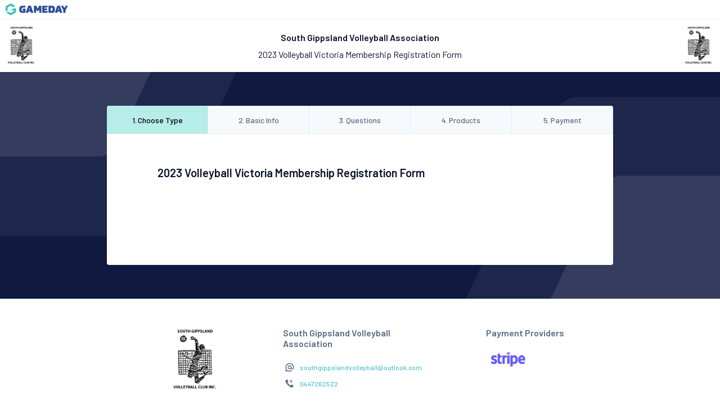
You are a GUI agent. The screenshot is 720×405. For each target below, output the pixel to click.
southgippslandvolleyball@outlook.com (361, 367)
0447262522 (319, 384)
